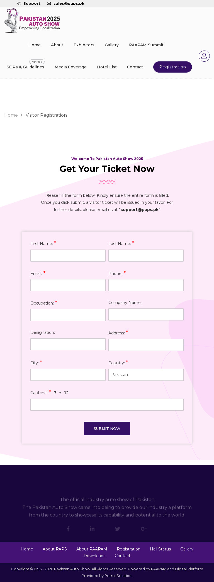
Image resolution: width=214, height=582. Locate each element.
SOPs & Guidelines (25, 67)
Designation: (42, 332)
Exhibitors (84, 44)
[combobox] (146, 375)
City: (36, 362)
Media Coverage (71, 67)
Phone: (117, 273)
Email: (38, 273)
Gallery (112, 44)
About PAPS (55, 549)
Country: (118, 362)
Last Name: (121, 243)
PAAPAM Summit (146, 44)
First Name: (43, 243)
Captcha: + (49, 392)
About (57, 44)
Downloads (94, 555)
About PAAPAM (91, 549)
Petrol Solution (118, 575)
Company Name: (125, 302)
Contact (135, 67)
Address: (118, 332)
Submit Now (107, 428)
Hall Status (160, 549)
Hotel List (107, 67)
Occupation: (43, 303)
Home (34, 44)
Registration (172, 67)
